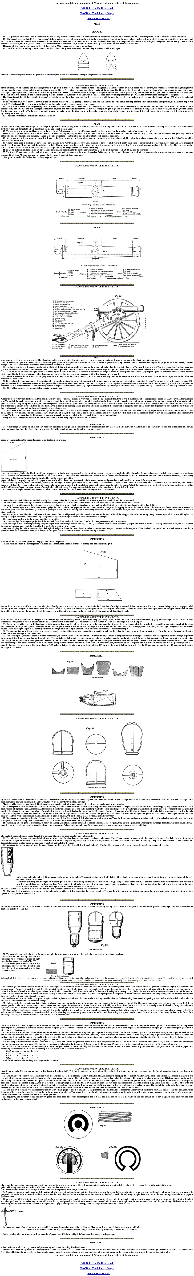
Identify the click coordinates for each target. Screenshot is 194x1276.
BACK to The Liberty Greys (97, 13)
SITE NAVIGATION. (98, 18)
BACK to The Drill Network (97, 8)
